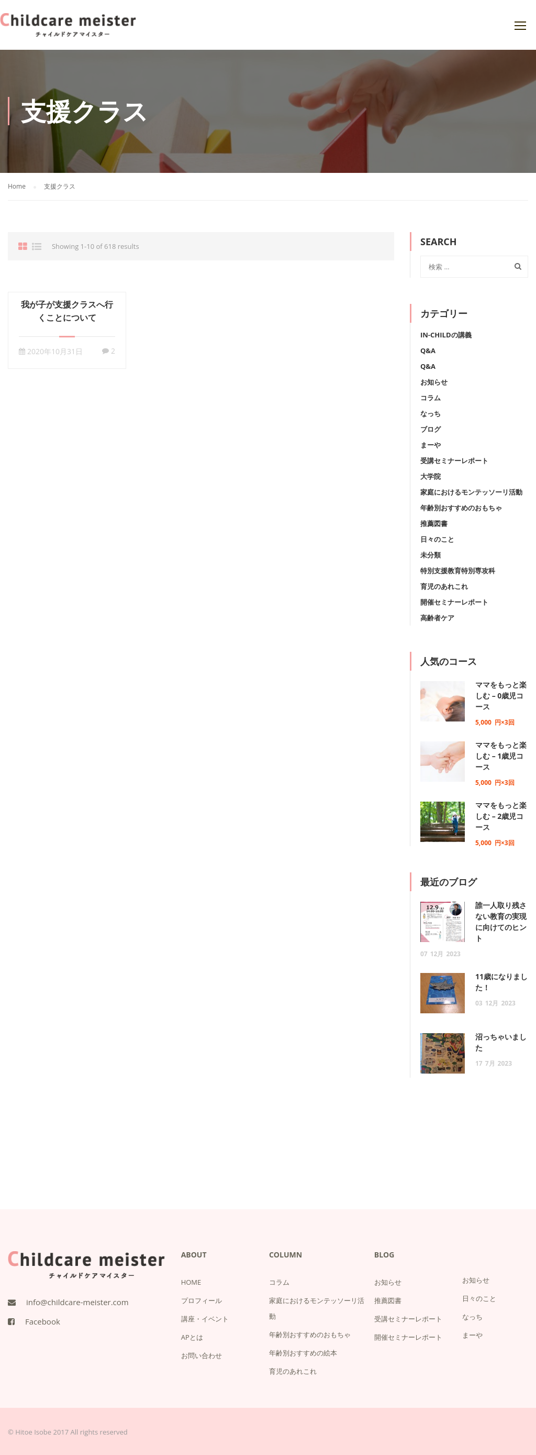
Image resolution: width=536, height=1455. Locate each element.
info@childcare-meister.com (77, 1302)
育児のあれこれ (444, 586)
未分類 (430, 555)
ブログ (430, 429)
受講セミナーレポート (454, 460)
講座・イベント (205, 1318)
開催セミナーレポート (454, 602)
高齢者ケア (437, 617)
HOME (191, 1282)
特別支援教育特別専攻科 (457, 570)
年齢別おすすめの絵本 (303, 1353)
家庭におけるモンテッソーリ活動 (471, 492)
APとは (192, 1337)
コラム (430, 397)
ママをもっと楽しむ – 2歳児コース (501, 816)
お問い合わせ (201, 1355)
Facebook (42, 1321)
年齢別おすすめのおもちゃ (461, 507)
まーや (430, 445)
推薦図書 (434, 523)
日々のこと (437, 539)
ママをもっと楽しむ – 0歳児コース (501, 696)
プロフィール (201, 1300)
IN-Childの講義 (446, 335)
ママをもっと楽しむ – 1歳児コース (501, 756)
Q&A (428, 350)
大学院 (430, 476)
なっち (430, 413)
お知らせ (434, 382)
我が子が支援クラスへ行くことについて (67, 311)
